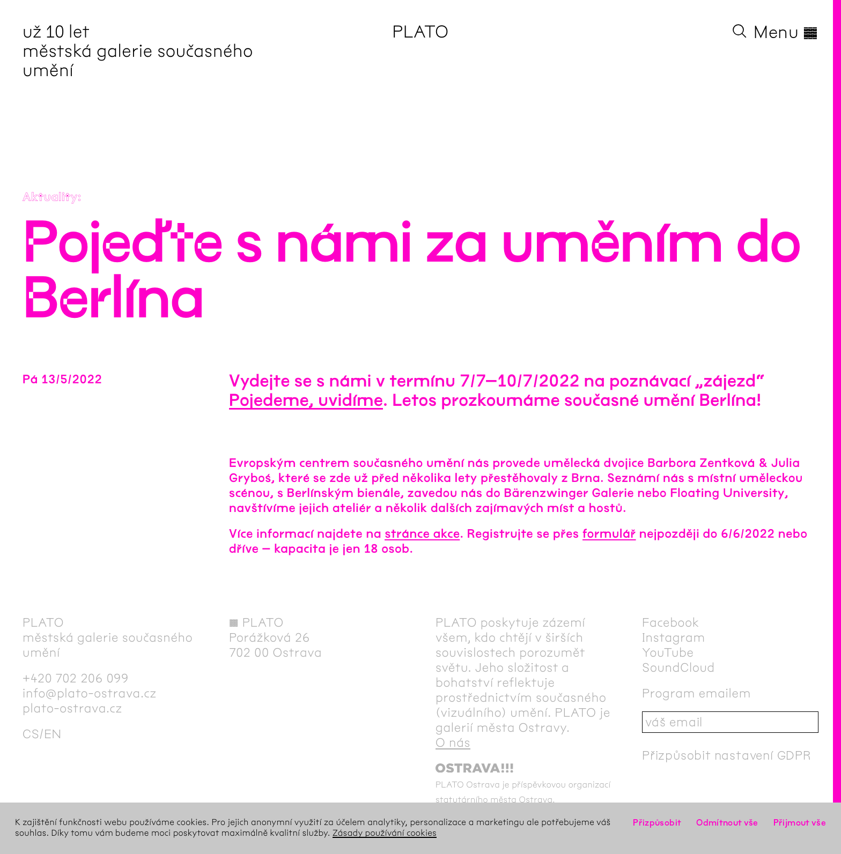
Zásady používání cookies (385, 833)
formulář (609, 534)
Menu (786, 32)
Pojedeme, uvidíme (306, 401)
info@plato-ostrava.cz (90, 693)
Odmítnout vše (727, 822)
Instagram (673, 637)
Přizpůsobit (657, 822)
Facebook (670, 622)
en (53, 734)
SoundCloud (678, 667)
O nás (453, 742)
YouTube (668, 652)
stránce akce (422, 534)
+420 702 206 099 (76, 678)
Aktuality (50, 197)
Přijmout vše (799, 822)
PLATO (420, 32)
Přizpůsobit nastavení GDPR (727, 755)
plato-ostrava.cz (72, 708)
